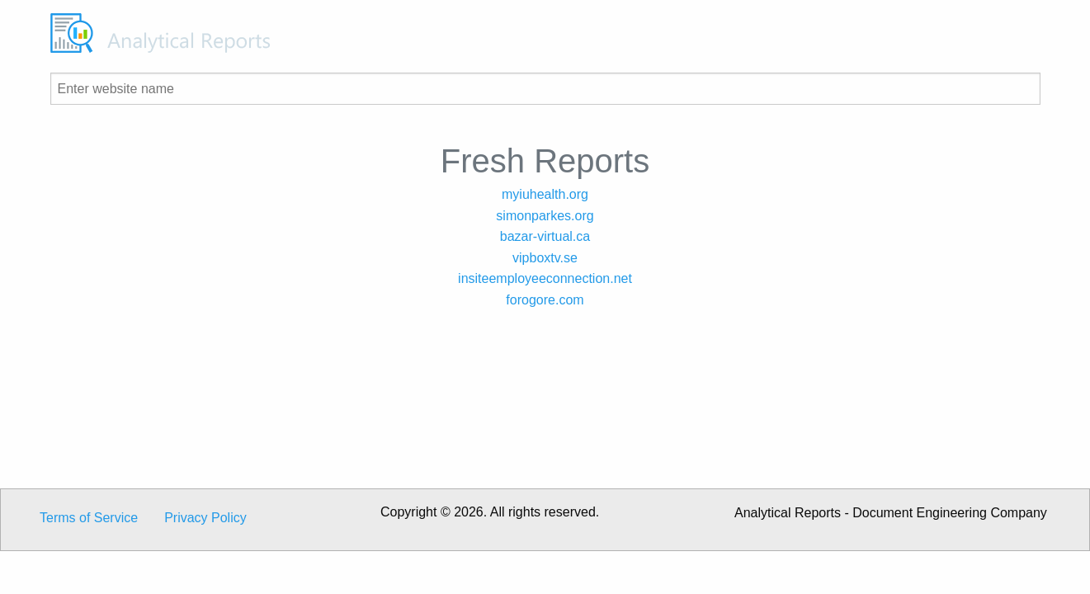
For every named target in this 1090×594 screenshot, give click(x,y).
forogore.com (544, 300)
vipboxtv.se (545, 258)
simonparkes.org (544, 216)
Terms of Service (89, 518)
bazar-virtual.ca (545, 236)
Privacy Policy (205, 518)
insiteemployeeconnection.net (545, 278)
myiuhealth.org (545, 194)
